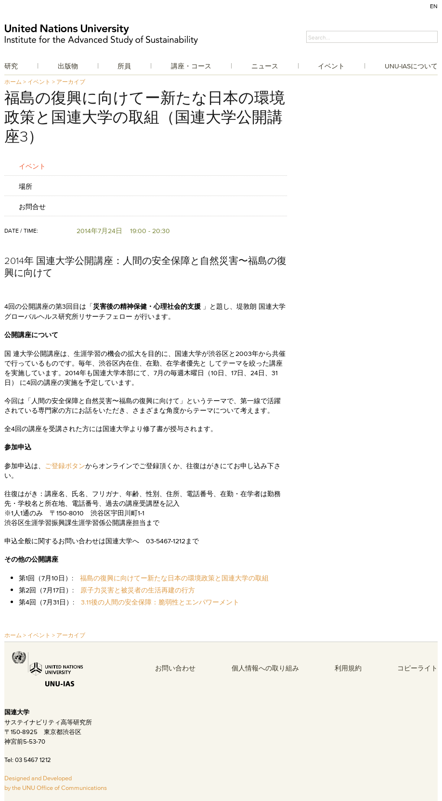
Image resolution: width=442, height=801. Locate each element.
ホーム (13, 82)
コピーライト (417, 668)
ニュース (264, 66)
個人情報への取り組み (265, 668)
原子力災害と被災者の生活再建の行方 (137, 590)
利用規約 (348, 668)
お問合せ (32, 206)
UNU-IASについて (411, 66)
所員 (124, 66)
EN (434, 6)
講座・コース (191, 66)
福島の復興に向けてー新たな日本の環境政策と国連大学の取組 (174, 578)
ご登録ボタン (65, 466)
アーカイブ (70, 82)
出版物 (68, 66)
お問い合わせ (175, 668)
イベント (331, 66)
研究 (11, 66)
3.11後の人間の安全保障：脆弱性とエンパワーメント (160, 602)
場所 (25, 186)
